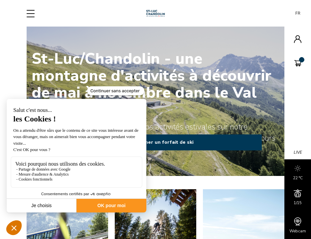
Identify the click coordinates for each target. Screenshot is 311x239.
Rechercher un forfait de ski (156, 142)
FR (297, 13)
